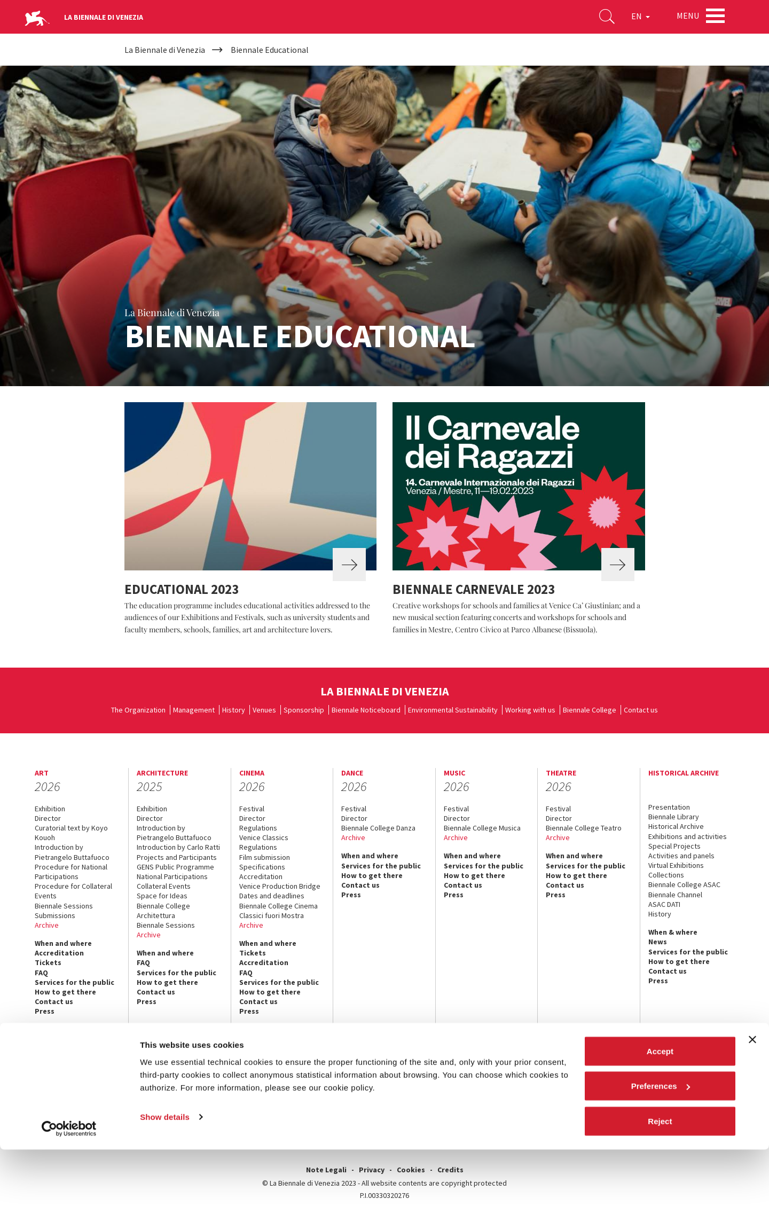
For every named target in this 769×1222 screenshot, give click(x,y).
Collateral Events (164, 886)
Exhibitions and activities (687, 836)
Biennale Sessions (64, 906)
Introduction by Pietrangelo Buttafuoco (72, 851)
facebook (582, 1087)
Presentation (669, 807)
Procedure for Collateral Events (73, 890)
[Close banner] (752, 1112)
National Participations (172, 876)
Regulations (258, 828)
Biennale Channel (675, 894)
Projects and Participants (177, 857)
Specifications (262, 867)
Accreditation (59, 953)
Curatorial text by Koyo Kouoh (71, 832)
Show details (165, 1189)
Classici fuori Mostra (271, 915)
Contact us (641, 710)
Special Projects (674, 846)
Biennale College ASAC (684, 884)
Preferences (660, 1158)
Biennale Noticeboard (366, 710)
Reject (660, 1193)
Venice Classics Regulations (263, 842)
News (657, 941)
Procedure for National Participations (71, 871)
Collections (666, 875)
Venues (264, 710)
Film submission (264, 857)
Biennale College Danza (378, 828)
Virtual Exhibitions (676, 865)
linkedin (676, 1087)
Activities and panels (681, 855)
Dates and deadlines (271, 895)
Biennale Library (673, 816)
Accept (660, 1123)
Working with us (530, 710)
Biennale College (589, 710)
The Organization (138, 710)
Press (44, 1011)
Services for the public (74, 982)
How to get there (65, 992)
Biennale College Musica (482, 828)
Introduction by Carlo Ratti (178, 847)
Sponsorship (304, 710)
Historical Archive (676, 826)
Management (194, 710)
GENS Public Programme (175, 867)
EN (635, 18)
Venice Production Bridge (279, 886)
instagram (653, 1087)
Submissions (55, 915)
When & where (672, 932)
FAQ (41, 972)
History (233, 710)
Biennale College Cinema (278, 906)
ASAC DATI (664, 904)
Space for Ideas (162, 895)
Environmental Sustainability (453, 710)
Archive (47, 925)
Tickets (48, 962)
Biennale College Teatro (584, 828)
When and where (63, 943)
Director (48, 818)
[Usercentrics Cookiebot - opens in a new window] (69, 1201)
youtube (629, 1087)
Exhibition (50, 808)
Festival (251, 808)
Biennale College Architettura (163, 910)
